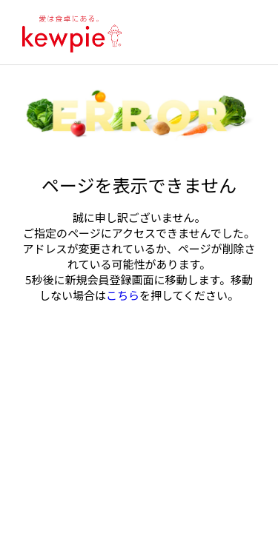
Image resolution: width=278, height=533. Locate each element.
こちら (122, 295)
